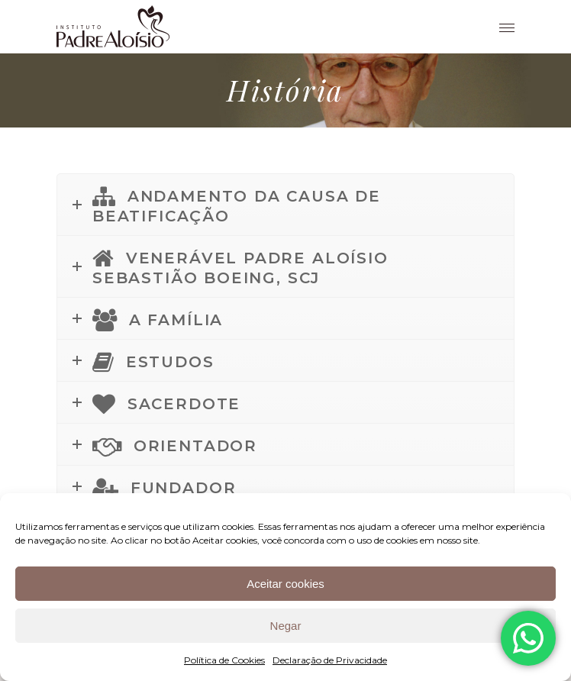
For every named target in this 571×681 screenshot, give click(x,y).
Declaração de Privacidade (330, 660)
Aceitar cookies (285, 583)
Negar (286, 625)
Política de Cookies (224, 660)
